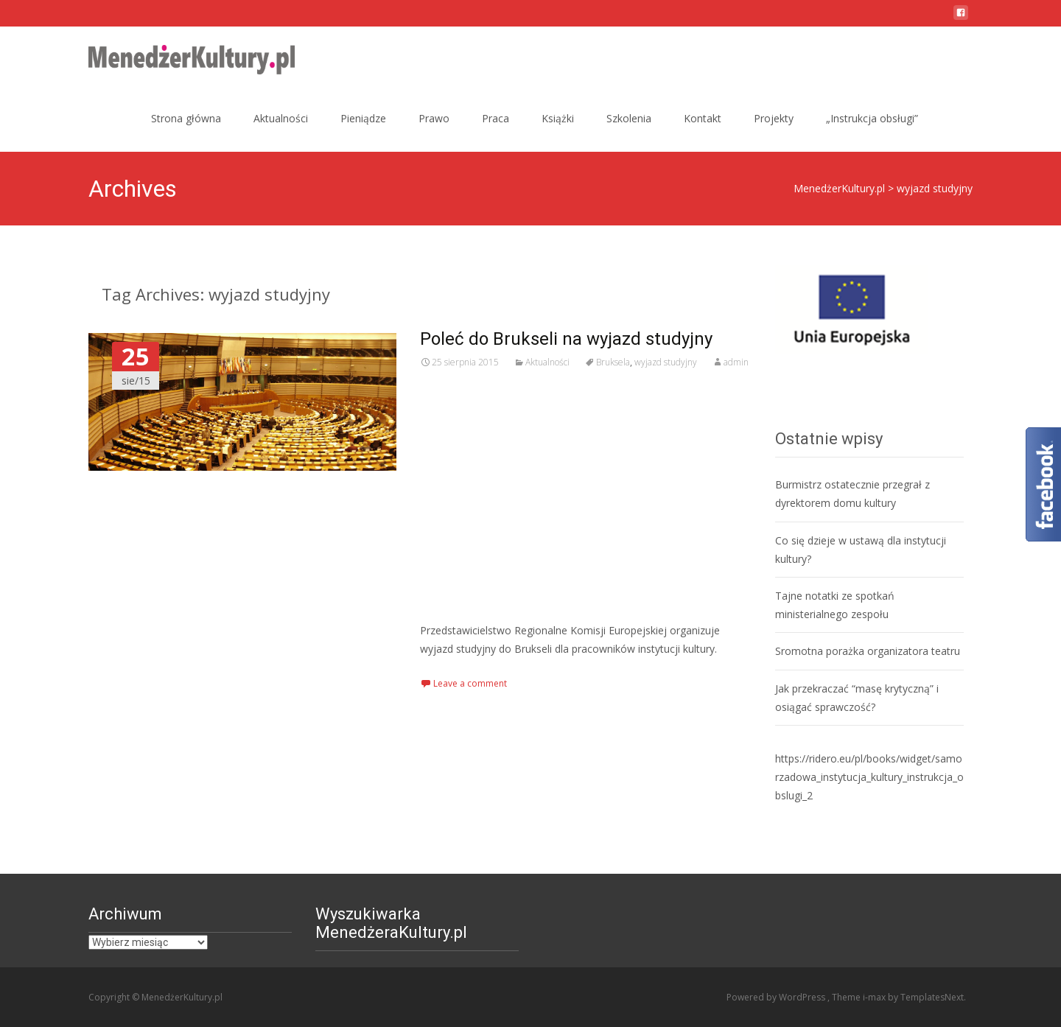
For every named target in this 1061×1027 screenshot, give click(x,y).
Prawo (434, 118)
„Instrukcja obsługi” (872, 118)
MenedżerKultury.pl (839, 188)
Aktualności (280, 118)
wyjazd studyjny (665, 362)
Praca (495, 118)
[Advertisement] (586, 496)
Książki (558, 118)
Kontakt (702, 118)
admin (736, 362)
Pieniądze (363, 118)
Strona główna (186, 118)
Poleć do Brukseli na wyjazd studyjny (566, 339)
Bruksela (613, 362)
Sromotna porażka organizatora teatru (867, 651)
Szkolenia (628, 118)
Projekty (774, 118)
